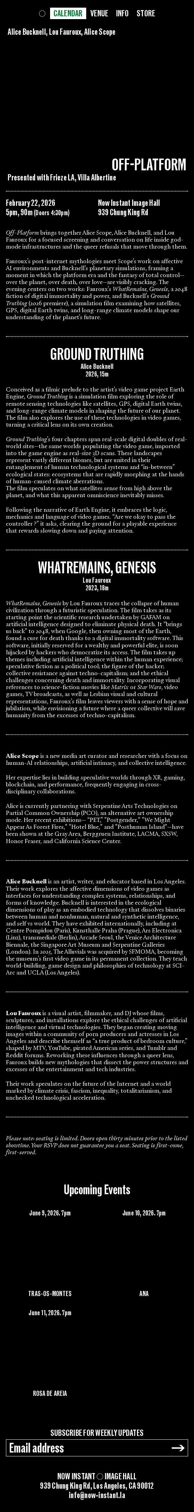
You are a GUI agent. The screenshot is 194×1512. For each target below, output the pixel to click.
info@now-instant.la (97, 1495)
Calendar (68, 13)
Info (122, 13)
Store (146, 13)
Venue (99, 13)
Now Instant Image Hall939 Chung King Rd (129, 207)
